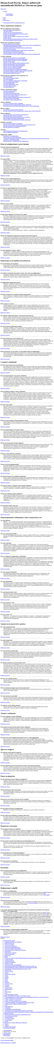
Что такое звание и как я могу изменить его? (14, 52)
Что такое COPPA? (7, 31)
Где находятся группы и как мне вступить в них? (15, 94)
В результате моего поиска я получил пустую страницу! (16, 117)
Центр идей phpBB (33, 903)
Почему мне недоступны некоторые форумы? (14, 65)
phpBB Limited (46, 892)
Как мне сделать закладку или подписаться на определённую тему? (19, 124)
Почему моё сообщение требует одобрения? (13, 72)
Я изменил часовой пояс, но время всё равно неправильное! (17, 47)
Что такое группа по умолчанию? (11, 98)
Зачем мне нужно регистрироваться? (12, 30)
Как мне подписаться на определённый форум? (14, 126)
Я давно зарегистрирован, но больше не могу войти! (15, 36)
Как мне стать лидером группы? (11, 96)
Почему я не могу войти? (9, 35)
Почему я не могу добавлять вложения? (12, 66)
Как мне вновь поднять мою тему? (11, 73)
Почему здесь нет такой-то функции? (12, 137)
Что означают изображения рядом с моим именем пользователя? (18, 50)
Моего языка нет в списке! (9, 49)
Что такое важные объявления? (10, 82)
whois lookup (46, 913)
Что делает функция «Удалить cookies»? (12, 40)
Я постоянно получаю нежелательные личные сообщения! (17, 104)
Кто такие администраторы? (10, 90)
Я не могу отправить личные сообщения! (13, 103)
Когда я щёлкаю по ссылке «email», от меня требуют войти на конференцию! (21, 54)
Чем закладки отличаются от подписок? (12, 123)
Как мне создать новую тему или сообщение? (14, 57)
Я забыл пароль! (7, 37)
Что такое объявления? (8, 83)
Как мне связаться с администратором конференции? (16, 141)
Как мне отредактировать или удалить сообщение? (15, 59)
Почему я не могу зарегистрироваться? (12, 32)
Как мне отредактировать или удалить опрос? (14, 64)
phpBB (5, 310)
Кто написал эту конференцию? (10, 136)
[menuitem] (9, 13)
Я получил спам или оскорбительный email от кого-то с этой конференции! (21, 106)
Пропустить (3, 9)
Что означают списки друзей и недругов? (13, 109)
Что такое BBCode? (8, 76)
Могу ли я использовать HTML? (11, 78)
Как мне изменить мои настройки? (11, 44)
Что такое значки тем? (8, 87)
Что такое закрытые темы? (9, 85)
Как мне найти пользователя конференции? (13, 118)
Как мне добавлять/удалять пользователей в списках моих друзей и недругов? (21, 111)
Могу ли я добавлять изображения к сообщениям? (15, 80)
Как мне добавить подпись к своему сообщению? (15, 60)
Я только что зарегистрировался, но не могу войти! (15, 33)
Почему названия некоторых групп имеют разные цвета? (17, 97)
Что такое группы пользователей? (11, 93)
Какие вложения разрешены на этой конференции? (15, 131)
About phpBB (46, 894)
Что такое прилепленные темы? (10, 84)
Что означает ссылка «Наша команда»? (12, 99)
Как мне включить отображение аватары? (13, 51)
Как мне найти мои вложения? (10, 132)
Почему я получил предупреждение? (12, 68)
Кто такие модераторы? (9, 92)
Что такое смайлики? (8, 79)
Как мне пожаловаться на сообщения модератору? (15, 69)
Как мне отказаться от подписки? (11, 127)
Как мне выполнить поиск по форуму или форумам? (15, 114)
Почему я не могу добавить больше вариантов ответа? (16, 63)
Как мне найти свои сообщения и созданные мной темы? (17, 119)
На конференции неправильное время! (12, 46)
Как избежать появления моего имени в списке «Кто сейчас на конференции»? (22, 45)
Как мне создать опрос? (9, 61)
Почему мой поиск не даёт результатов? (12, 116)
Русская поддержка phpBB (7, 1040)
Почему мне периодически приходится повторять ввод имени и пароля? (20, 39)
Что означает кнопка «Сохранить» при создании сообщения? (17, 70)
